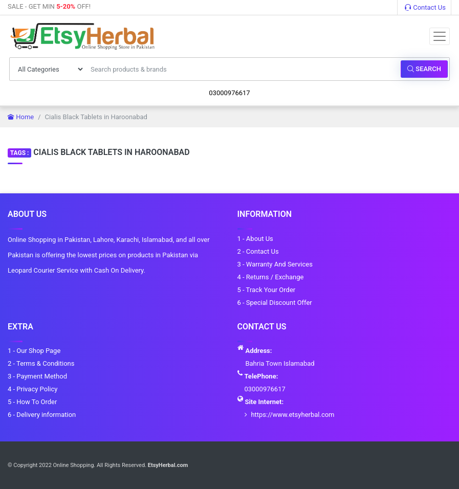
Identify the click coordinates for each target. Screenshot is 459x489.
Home (21, 117)
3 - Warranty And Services (275, 264)
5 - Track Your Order (266, 290)
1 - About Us (255, 238)
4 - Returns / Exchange (270, 277)
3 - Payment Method (37, 376)
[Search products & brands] (242, 69)
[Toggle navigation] (439, 36)
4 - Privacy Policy (32, 389)
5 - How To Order (32, 402)
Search (424, 69)
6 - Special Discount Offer (274, 302)
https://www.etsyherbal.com (292, 414)
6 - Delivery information (42, 414)
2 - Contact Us (258, 251)
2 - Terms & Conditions (41, 363)
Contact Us (425, 7)
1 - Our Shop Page (34, 350)
